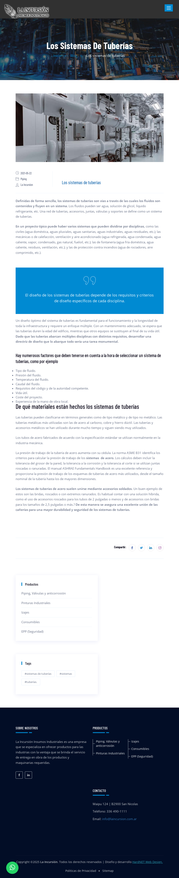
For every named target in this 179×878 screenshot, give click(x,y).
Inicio (57, 55)
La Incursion (24, 184)
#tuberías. (31, 682)
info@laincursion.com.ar (119, 819)
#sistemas (66, 674)
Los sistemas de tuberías (81, 182)
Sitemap (108, 871)
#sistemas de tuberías (38, 674)
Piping (21, 179)
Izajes (25, 612)
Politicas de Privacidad (80, 871)
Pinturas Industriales (35, 603)
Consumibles (30, 622)
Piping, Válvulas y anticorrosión (43, 593)
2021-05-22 (24, 173)
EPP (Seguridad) (32, 631)
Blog (73, 55)
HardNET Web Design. (147, 862)
